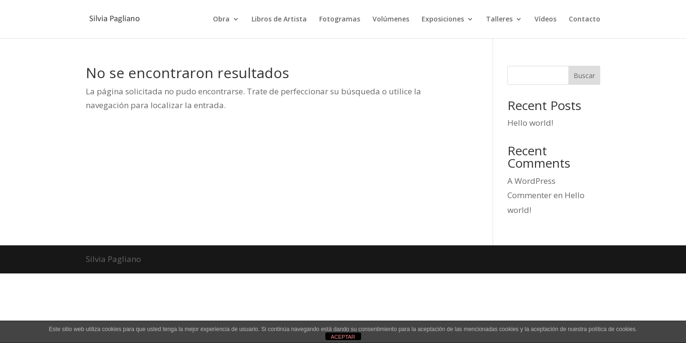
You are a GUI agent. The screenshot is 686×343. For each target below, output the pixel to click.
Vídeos (545, 19)
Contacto (584, 19)
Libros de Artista (279, 19)
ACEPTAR (343, 337)
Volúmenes (391, 19)
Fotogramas (339, 19)
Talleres (499, 19)
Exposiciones (443, 19)
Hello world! (530, 122)
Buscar (584, 75)
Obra (221, 19)
